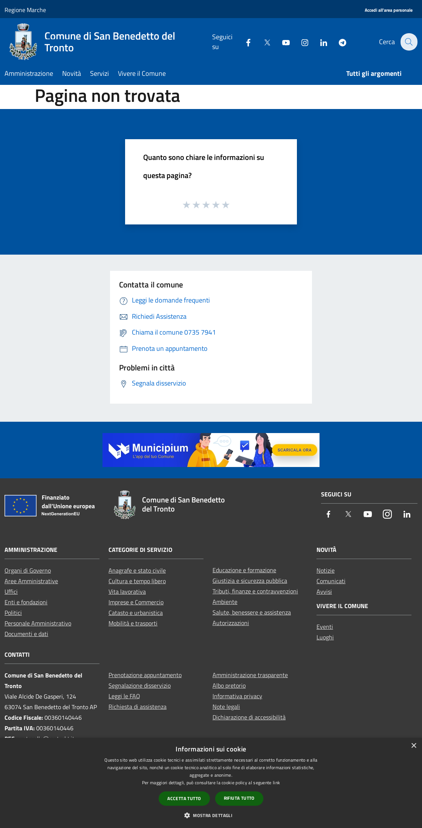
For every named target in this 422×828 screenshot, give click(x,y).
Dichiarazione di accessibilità (249, 717)
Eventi (324, 626)
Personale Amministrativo (38, 623)
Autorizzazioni (231, 622)
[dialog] (211, 783)
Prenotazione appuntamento (145, 674)
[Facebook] (243, 42)
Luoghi (325, 637)
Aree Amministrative (31, 580)
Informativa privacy (237, 695)
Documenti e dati (26, 633)
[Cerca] (408, 42)
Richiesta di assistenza (138, 706)
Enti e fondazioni (26, 602)
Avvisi (324, 591)
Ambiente (225, 601)
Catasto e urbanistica (136, 612)
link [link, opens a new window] (276, 782)
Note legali (226, 706)
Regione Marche (25, 9)
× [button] (413, 746)
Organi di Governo (28, 570)
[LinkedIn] (319, 42)
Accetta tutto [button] (184, 798)
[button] (211, 815)
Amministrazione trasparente (250, 674)
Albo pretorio (229, 685)
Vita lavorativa (127, 591)
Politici (13, 612)
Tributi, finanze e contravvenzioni (255, 591)
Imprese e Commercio (136, 602)
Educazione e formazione (244, 570)
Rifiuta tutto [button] (239, 798)
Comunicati (331, 580)
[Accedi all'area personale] (389, 10)
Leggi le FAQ (124, 695)
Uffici (11, 591)
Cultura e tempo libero (137, 580)
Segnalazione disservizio (140, 685)
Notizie (325, 570)
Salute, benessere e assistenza (252, 612)
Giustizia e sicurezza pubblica (250, 580)
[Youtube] (281, 42)
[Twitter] (262, 42)
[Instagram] (300, 42)
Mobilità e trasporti (133, 623)
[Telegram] (338, 42)
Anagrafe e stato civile (137, 570)
